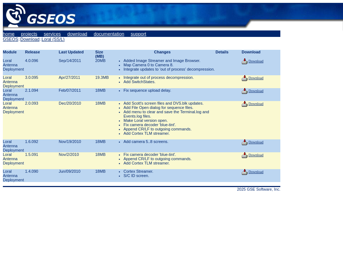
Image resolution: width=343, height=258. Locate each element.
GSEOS (10, 39)
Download (29, 39)
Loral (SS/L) (53, 39)
